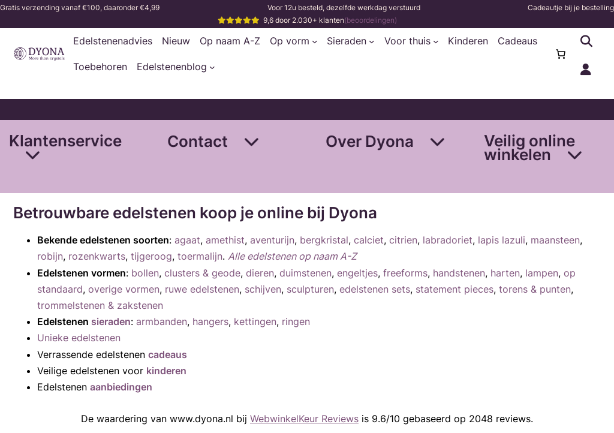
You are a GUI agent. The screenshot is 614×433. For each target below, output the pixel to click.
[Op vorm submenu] (315, 41)
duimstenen (305, 273)
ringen (296, 321)
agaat (187, 240)
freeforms (405, 273)
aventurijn (272, 240)
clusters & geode (202, 273)
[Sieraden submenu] (372, 41)
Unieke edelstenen (79, 338)
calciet (369, 240)
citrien (403, 240)
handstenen (459, 273)
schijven (263, 289)
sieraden (111, 321)
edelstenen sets (374, 289)
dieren (260, 273)
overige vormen (123, 289)
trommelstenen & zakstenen (100, 305)
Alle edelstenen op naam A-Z (292, 256)
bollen (145, 273)
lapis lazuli (501, 240)
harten (505, 273)
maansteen (555, 240)
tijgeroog (151, 256)
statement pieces (454, 289)
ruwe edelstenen (202, 289)
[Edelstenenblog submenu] (212, 67)
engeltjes (357, 273)
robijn (50, 256)
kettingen (255, 321)
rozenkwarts (96, 256)
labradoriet (447, 240)
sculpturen (310, 289)
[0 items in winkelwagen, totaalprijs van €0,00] (561, 54)
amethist (225, 240)
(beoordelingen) (370, 20)
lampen (541, 273)
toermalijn (199, 256)
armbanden (161, 321)
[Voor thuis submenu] (436, 41)
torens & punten (535, 289)
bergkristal (324, 240)
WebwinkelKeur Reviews (304, 419)
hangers (210, 321)
